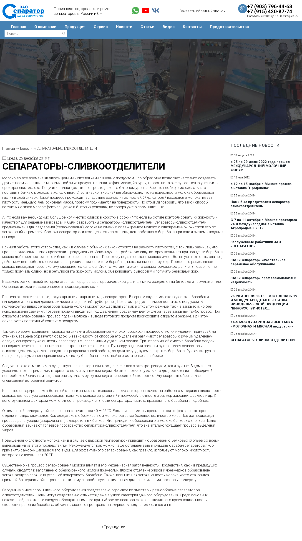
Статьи (147, 26)
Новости (124, 26)
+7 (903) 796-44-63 (269, 6)
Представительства (229, 26)
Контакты (192, 26)
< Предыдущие (113, 527)
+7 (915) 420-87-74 (269, 11)
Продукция (75, 26)
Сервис (101, 26)
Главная (18, 26)
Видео (169, 26)
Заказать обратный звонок (202, 11)
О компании (45, 26)
